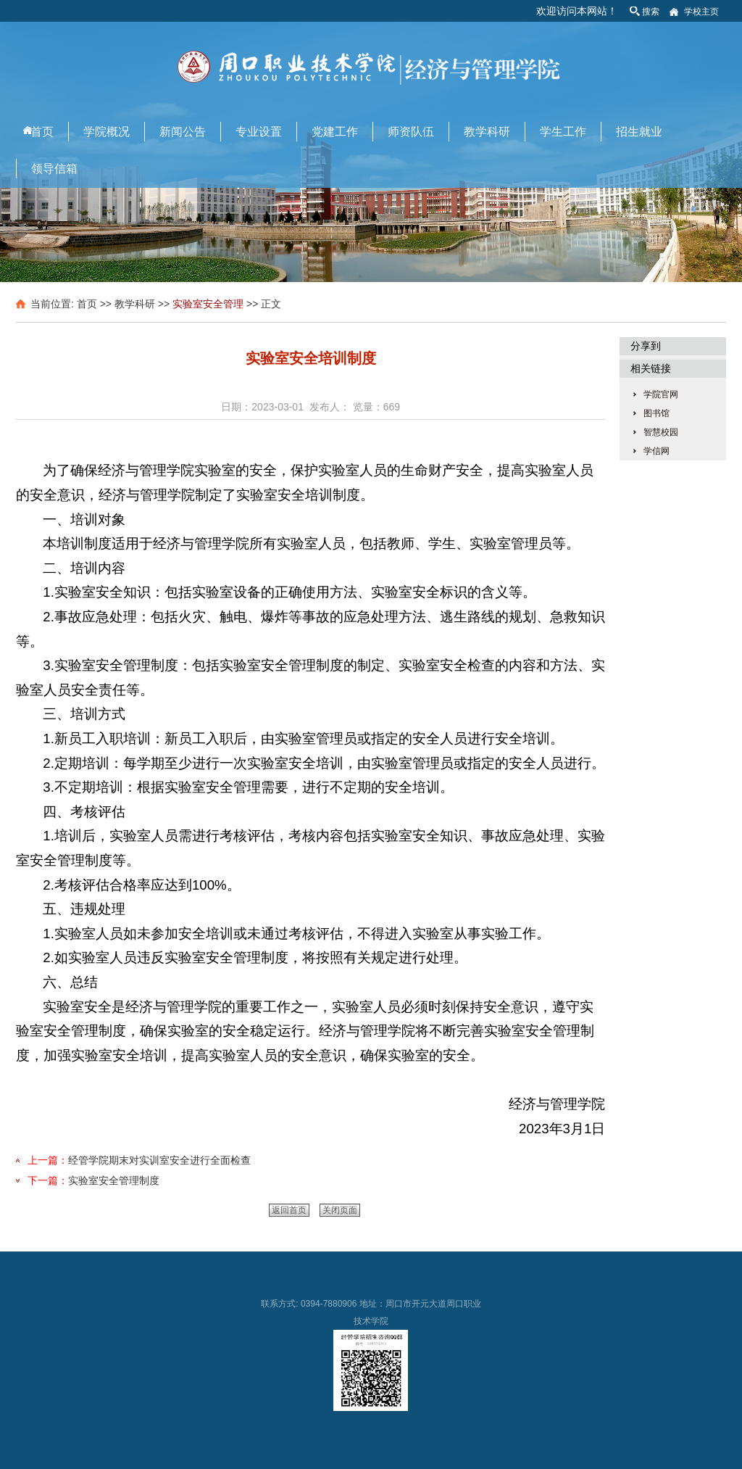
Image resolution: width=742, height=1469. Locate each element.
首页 (42, 131)
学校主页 (701, 12)
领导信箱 (54, 168)
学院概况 (106, 131)
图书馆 (656, 413)
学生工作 (563, 131)
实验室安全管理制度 (113, 1180)
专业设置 (258, 131)
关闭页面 (339, 1210)
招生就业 (639, 131)
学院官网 (660, 394)
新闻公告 (182, 131)
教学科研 (487, 131)
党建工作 (335, 131)
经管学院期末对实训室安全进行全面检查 (159, 1160)
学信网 (656, 451)
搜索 (650, 12)
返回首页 (289, 1210)
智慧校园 (660, 432)
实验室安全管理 (207, 304)
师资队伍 (411, 131)
